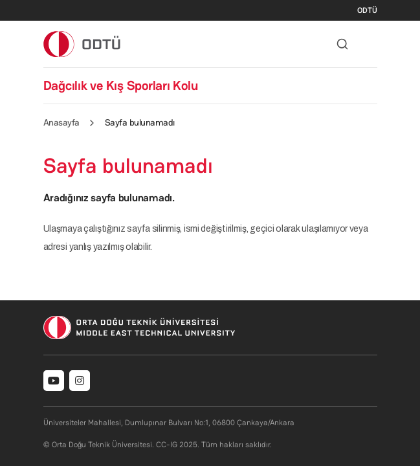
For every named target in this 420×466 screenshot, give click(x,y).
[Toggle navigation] (370, 44)
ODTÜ (367, 10)
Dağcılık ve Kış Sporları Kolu (120, 85)
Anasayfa (61, 122)
